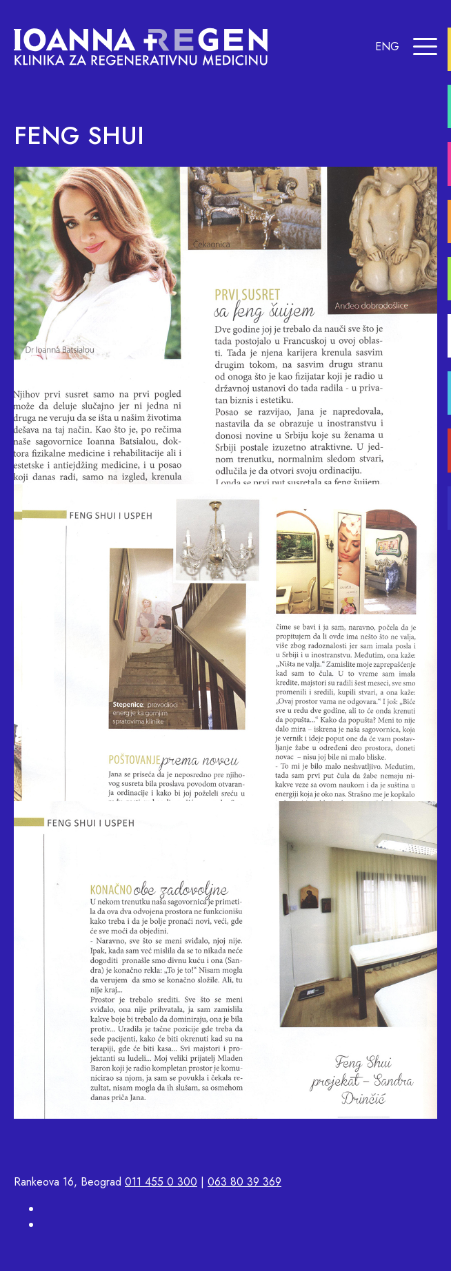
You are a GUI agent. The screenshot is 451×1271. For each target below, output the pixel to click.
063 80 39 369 (244, 1182)
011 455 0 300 (161, 1182)
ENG (387, 46)
